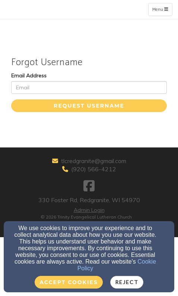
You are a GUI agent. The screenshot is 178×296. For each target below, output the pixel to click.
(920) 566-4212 (93, 169)
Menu (162, 9)
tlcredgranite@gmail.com (93, 161)
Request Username (89, 105)
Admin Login (89, 210)
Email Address (29, 75)
